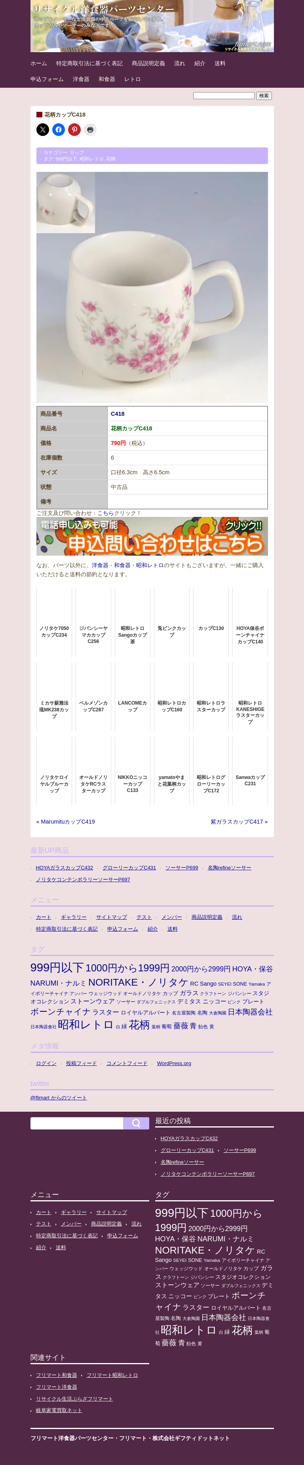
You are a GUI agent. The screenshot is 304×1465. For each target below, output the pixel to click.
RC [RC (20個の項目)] (194, 983)
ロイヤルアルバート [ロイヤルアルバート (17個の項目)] (146, 1013)
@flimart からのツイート (58, 1098)
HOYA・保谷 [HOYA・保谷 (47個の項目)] (253, 969)
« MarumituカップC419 (65, 821)
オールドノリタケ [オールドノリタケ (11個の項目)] (142, 993)
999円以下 (66, 158)
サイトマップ (111, 917)
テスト (144, 917)
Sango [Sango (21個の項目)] (208, 983)
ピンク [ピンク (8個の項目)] (234, 1001)
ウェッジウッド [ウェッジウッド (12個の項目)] (105, 993)
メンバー (172, 917)
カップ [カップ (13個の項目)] (170, 993)
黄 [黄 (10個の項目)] (211, 1026)
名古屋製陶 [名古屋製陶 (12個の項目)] (184, 1013)
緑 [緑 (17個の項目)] (124, 1026)
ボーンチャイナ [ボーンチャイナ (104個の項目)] (60, 1011)
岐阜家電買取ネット (59, 1410)
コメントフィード (127, 1063)
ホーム (38, 63)
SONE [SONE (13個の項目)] (240, 984)
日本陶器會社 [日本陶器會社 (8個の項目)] (43, 1026)
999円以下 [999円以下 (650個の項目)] (57, 967)
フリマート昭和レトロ (112, 1375)
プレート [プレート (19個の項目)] (253, 1001)
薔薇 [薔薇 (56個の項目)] (180, 1026)
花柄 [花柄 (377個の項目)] (139, 1025)
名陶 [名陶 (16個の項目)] (202, 1013)
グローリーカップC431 (129, 868)
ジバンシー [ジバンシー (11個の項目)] (239, 993)
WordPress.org (174, 1063)
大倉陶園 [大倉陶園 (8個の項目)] (217, 1013)
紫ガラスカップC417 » (239, 821)
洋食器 (81, 79)
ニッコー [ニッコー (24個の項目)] (214, 1001)
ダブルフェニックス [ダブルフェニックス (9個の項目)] (156, 1001)
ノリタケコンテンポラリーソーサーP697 (83, 879)
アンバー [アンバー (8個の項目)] (78, 993)
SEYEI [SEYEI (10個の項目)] (225, 984)
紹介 (199, 63)
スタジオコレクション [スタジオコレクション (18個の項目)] (243, 1277)
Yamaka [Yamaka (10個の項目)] (257, 984)
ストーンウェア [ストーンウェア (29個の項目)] (92, 1001)
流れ (179, 63)
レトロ (132, 79)
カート (43, 917)
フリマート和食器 (56, 1375)
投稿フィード (81, 1063)
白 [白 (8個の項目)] (118, 1026)
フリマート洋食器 (56, 1387)
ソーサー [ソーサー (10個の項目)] (125, 1001)
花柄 (111, 158)
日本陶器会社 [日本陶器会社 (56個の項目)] (250, 1012)
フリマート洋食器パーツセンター (72, 1438)
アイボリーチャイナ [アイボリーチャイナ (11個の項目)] (243, 1260)
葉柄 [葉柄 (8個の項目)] (156, 1026)
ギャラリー (74, 917)
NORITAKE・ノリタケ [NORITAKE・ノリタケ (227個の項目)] (138, 982)
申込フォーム (47, 79)
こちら (105, 513)
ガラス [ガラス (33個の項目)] (189, 992)
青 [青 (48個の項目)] (193, 1026)
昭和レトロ (92, 158)
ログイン (46, 1063)
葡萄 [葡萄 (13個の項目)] (167, 1026)
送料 (220, 63)
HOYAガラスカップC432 (64, 868)
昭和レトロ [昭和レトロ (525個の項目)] (86, 1024)
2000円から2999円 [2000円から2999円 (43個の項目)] (201, 969)
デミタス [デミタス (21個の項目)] (189, 1001)
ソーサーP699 (181, 868)
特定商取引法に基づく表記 (89, 63)
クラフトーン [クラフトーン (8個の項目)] (213, 993)
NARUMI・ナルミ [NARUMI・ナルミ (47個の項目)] (58, 983)
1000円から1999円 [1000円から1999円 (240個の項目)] (128, 967)
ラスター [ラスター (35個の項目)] (105, 1012)
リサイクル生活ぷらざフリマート (74, 1399)
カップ (77, 152)
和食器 (107, 79)
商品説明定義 (148, 63)
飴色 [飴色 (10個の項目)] (203, 1026)
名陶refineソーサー (229, 868)
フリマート (133, 1438)
